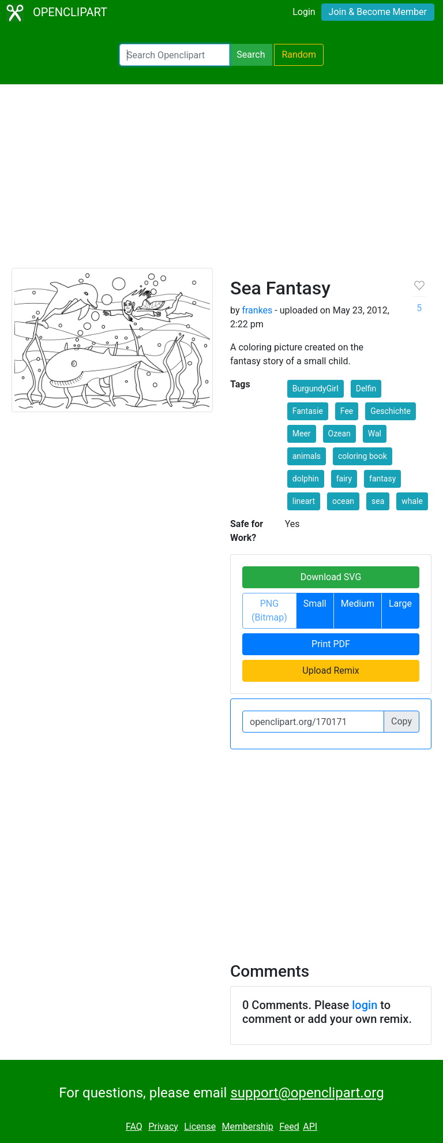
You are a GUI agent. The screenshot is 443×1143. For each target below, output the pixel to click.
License (200, 1126)
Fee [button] (346, 411)
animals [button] (306, 456)
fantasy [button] (382, 478)
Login (303, 11)
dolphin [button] (305, 478)
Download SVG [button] (331, 577)
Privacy (163, 1126)
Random (298, 54)
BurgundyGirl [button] (315, 388)
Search (250, 54)
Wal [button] (374, 433)
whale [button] (412, 501)
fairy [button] (344, 478)
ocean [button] (343, 501)
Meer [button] (301, 433)
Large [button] (400, 603)
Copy (401, 721)
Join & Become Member (378, 11)
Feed (289, 1126)
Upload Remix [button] (330, 670)
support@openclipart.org (307, 1093)
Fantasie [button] (307, 411)
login (364, 1005)
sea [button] (377, 501)
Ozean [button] (339, 433)
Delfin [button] (366, 388)
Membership (247, 1126)
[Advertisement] (221, 181)
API (310, 1126)
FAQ (134, 1126)
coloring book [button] (362, 456)
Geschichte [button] (390, 411)
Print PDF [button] (330, 643)
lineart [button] (303, 501)
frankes (257, 310)
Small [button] (314, 603)
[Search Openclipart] (174, 55)
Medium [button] (357, 603)
